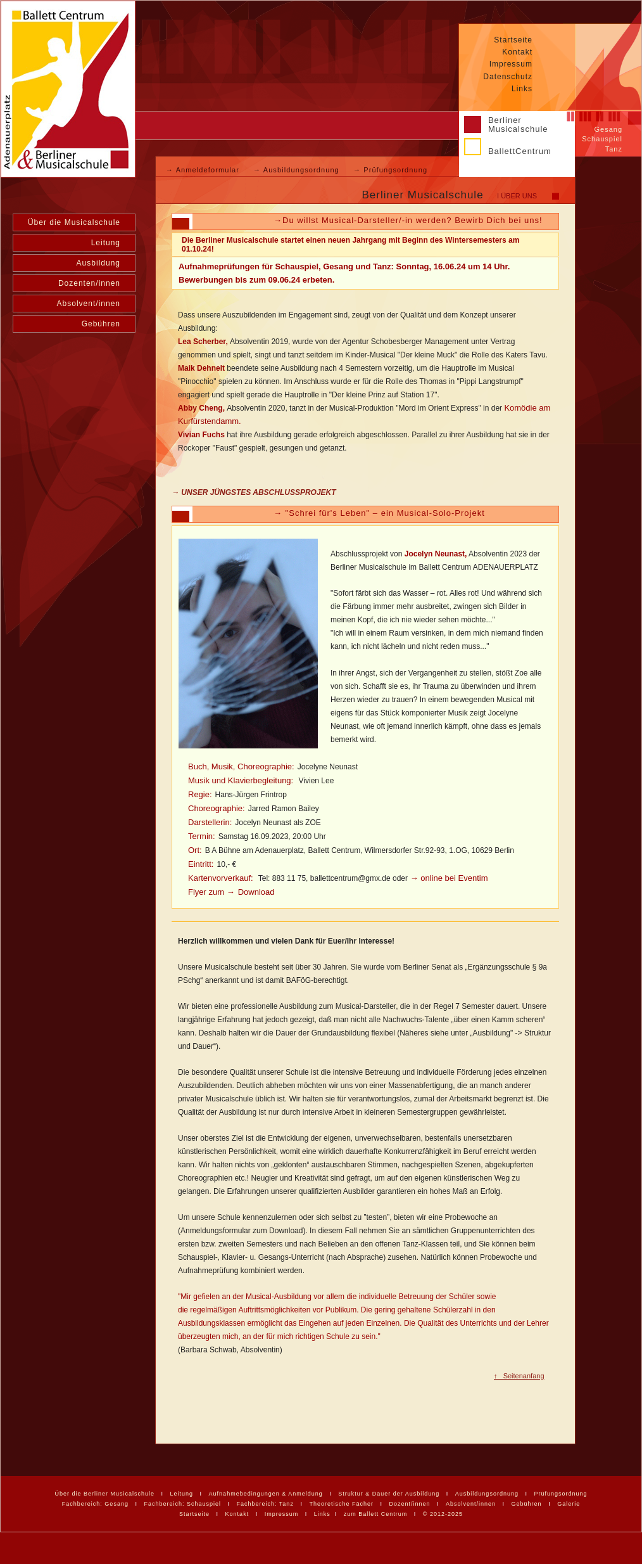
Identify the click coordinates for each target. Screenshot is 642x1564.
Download (256, 892)
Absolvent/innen (88, 303)
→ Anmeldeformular (204, 170)
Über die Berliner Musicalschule (104, 1493)
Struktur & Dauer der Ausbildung (388, 1493)
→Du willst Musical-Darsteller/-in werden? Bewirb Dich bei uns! (408, 220)
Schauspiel (602, 139)
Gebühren (101, 323)
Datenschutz (507, 76)
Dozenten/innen (89, 283)
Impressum (510, 64)
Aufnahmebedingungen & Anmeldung (266, 1493)
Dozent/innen (409, 1504)
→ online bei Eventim (448, 878)
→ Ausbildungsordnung (297, 170)
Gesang (608, 129)
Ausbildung (98, 263)
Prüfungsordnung (560, 1493)
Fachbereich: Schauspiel (182, 1504)
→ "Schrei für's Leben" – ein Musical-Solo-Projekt (379, 513)
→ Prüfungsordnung (390, 170)
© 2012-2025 (443, 1514)
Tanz (613, 149)
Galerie (568, 1504)
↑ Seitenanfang (519, 1376)
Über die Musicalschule (74, 222)
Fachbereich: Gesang (95, 1504)
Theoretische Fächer (341, 1504)
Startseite (513, 39)
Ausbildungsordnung (487, 1493)
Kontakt (517, 52)
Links (522, 88)
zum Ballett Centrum (376, 1514)
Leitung (105, 242)
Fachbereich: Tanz (265, 1504)
